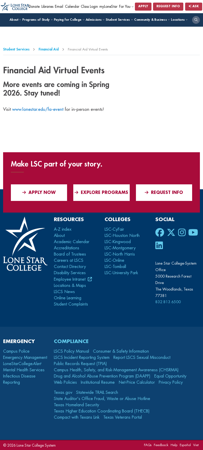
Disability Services (70, 273)
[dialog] (187, 434)
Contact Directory (70, 267)
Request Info (168, 6)
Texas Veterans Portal (122, 417)
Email (59, 6)
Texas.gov (63, 392)
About (15, 19)
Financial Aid (49, 49)
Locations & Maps (70, 286)
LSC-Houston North (122, 236)
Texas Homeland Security (76, 405)
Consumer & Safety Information (121, 351)
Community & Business (151, 19)
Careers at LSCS (68, 260)
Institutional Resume (98, 382)
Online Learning (67, 298)
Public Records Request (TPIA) (80, 364)
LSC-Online (114, 260)
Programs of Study (37, 19)
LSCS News (64, 292)
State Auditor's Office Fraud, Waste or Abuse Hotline (102, 399)
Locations (179, 19)
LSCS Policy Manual (71, 351)
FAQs (147, 445)
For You (126, 6)
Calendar (72, 6)
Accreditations (66, 248)
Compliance (71, 341)
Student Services (119, 19)
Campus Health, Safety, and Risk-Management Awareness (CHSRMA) (116, 370)
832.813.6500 (168, 302)
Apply (143, 6)
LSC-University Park (121, 273)
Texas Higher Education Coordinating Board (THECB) (102, 411)
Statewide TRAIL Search (97, 392)
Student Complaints (71, 304)
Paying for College (69, 19)
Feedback (161, 445)
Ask (194, 6)
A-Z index (62, 229)
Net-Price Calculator (137, 382)
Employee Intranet (70, 279)
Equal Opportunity (170, 376)
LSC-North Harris (120, 254)
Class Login (89, 6)
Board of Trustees (70, 254)
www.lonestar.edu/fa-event (37, 109)
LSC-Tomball (115, 267)
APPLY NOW (39, 192)
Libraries (47, 6)
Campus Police (16, 351)
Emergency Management (25, 357)
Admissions (95, 19)
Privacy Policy (171, 382)
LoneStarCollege (22, 364)
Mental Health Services (24, 370)
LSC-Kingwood (118, 242)
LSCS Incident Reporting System (82, 357)
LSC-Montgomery (120, 248)
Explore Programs (101, 192)
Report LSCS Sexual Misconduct (141, 357)
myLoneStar (108, 6)
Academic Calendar (71, 242)
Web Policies (65, 382)
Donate (34, 6)
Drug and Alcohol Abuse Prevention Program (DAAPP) (102, 376)
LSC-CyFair (114, 229)
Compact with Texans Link (76, 417)
